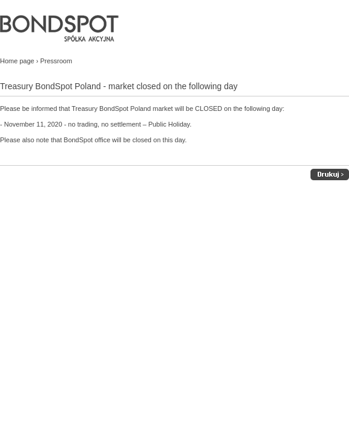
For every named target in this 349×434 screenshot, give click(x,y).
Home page (17, 60)
